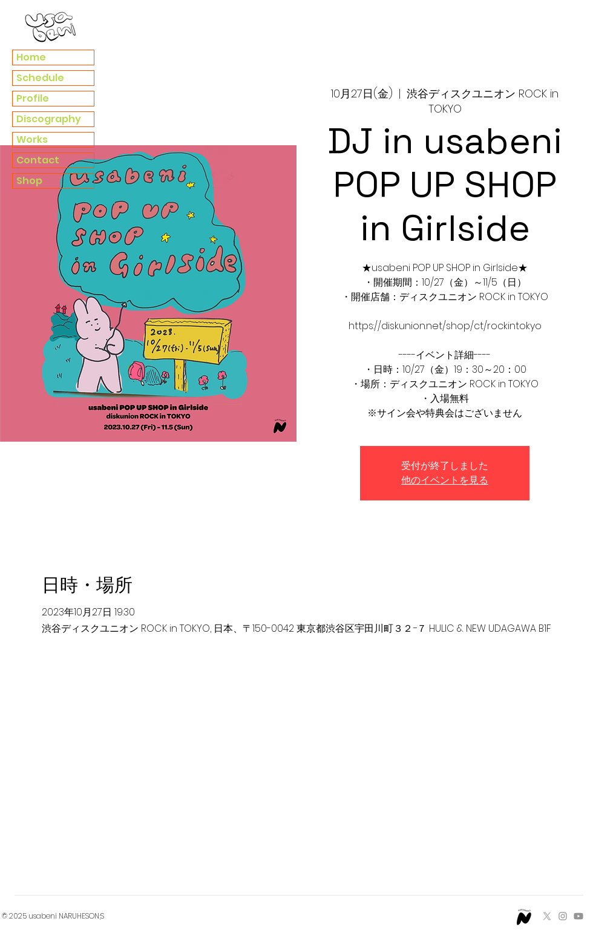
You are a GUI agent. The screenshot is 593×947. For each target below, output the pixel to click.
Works (32, 139)
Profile (32, 98)
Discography (48, 119)
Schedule (40, 78)
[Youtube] (578, 916)
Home (31, 57)
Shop (29, 181)
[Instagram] (562, 916)
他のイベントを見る (444, 480)
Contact (37, 160)
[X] (547, 916)
